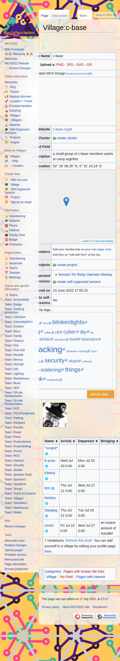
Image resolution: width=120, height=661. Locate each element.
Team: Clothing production (14, 310)
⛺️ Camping (13, 110)
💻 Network (12, 220)
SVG (80, 65)
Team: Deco (12, 331)
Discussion (59, 15)
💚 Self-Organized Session (17, 191)
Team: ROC (12, 455)
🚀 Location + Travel (18, 101)
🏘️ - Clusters (14, 165)
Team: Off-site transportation (14, 394)
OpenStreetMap (104, 241)
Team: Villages (14, 498)
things (72, 369)
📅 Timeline (12, 272)
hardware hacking (76, 351)
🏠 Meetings (13, 277)
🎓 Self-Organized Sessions (17, 131)
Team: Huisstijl (14, 364)
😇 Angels (12, 142)
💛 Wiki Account (16, 180)
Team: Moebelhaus (17, 378)
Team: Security (14, 465)
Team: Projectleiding (18, 446)
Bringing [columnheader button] (108, 441)
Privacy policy (50, 607)
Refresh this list (77, 540)
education (59, 339)
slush (73, 361)
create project (67, 265)
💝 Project (12, 197)
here (48, 551)
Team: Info (11, 369)
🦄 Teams (11, 268)
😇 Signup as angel (18, 202)
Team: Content (14, 326)
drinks (44, 339)
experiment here (77, 73)
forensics (89, 339)
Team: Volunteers (16, 503)
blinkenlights (68, 322)
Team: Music (13, 383)
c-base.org (61, 129)
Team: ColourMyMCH (18, 322)
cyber (70, 331)
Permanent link (14, 559)
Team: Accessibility (17, 299)
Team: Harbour (14, 460)
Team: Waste (13, 512)
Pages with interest (90, 577)
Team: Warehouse (16, 507)
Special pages (14, 550)
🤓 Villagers (13, 120)
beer (45, 323)
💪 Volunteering (15, 216)
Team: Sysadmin (15, 484)
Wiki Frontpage (14, 49)
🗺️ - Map (11, 161)
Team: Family (13, 336)
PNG (60, 65)
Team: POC (12, 408)
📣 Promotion (13, 244)
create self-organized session (79, 282)
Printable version (15, 554)
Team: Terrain (13, 489)
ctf (57, 332)
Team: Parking (14, 418)
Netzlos (50, 498)
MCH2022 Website (17, 63)
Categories (52, 571)
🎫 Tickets (12, 91)
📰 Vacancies (13, 263)
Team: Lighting (14, 373)
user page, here (101, 249)
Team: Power (13, 432)
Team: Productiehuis (18, 441)
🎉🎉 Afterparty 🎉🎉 (19, 54)
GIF (89, 65)
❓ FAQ (10, 87)
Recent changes (15, 526)
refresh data (99, 394)
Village (51, 577)
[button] (101, 394)
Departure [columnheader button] (86, 441)
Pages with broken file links (84, 571)
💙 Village (12, 184)
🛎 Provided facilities (18, 106)
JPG (70, 65)
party (37, 361)
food (73, 339)
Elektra (50, 473)
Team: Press (13, 437)
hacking (48, 349)
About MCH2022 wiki (75, 607)
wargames (53, 379)
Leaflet (86, 241)
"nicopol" (51, 448)
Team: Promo (13, 451)
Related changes (15, 545)
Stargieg (51, 510)
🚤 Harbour (12, 230)
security (54, 360)
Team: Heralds (14, 355)
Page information (16, 564)
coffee (47, 332)
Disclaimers (99, 607)
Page (44, 15)
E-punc (50, 461)
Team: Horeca (14, 359)
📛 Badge (11, 239)
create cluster (67, 138)
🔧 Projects (12, 137)
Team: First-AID (15, 350)
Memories (11, 59)
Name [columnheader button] (49, 441)
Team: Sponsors (15, 479)
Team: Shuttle (13, 470)
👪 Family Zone (15, 235)
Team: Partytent (15, 423)
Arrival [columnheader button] (66, 441)
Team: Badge (13, 304)
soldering (50, 369)
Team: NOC (12, 388)
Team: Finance (14, 340)
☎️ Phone (11, 225)
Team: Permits (14, 427)
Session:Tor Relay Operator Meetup (85, 274)
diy (83, 331)
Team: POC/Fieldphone (20, 413)
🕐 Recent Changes (18, 68)
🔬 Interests (12, 125)
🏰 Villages (12, 115)
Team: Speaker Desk (18, 474)
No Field (66, 577)
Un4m (49, 525)
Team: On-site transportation (14, 402)
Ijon (47, 488)
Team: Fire (11, 345)
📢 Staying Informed (18, 96)
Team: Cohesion (15, 317)
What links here (15, 540)
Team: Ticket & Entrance (20, 493)
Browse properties (16, 569)
